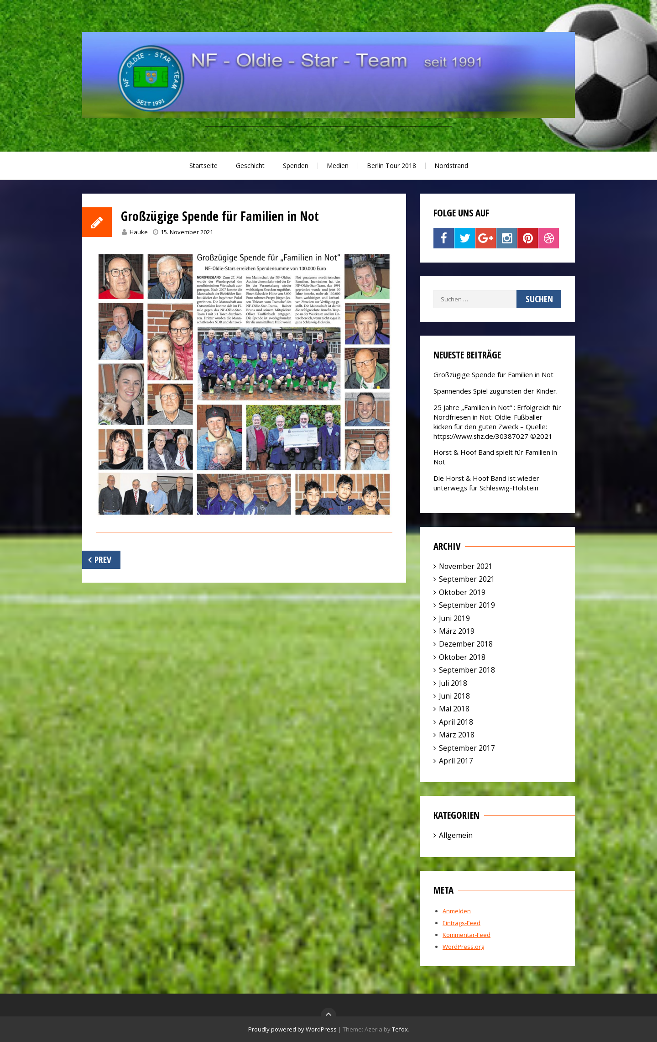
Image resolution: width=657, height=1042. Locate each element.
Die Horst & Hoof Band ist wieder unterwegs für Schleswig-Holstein (486, 483)
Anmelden (457, 911)
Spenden (295, 165)
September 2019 (467, 605)
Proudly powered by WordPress (292, 1029)
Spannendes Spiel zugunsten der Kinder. (495, 390)
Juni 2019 (454, 618)
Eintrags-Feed (461, 923)
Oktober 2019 (462, 592)
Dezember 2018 (466, 644)
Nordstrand (451, 165)
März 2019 (456, 631)
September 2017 (467, 748)
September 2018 (467, 670)
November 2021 (466, 566)
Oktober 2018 (462, 657)
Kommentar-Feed (466, 935)
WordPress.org (463, 946)
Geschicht (250, 165)
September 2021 (467, 579)
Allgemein (456, 835)
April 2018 (456, 722)
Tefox (400, 1029)
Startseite (203, 165)
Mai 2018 (454, 709)
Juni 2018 (454, 696)
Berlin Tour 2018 (391, 165)
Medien (338, 165)
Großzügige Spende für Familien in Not (493, 374)
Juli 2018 (453, 683)
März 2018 (456, 735)
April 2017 (456, 761)
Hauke (139, 232)
